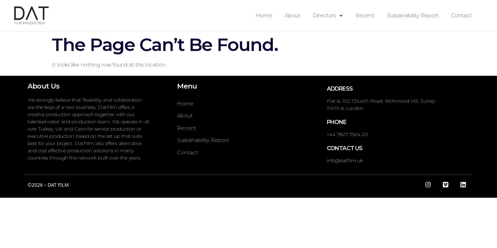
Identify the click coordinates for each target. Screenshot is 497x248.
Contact (461, 15)
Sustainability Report (413, 15)
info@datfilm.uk (345, 160)
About (292, 15)
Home (264, 15)
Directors (328, 15)
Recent (364, 15)
